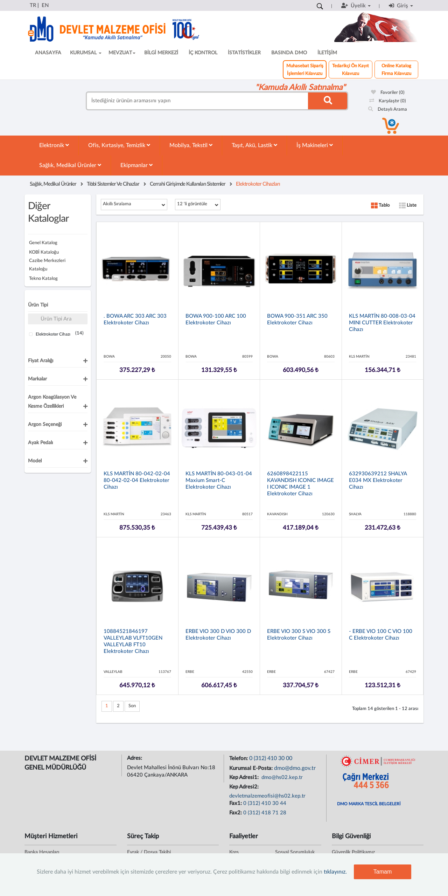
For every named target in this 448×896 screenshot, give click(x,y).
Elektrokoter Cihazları (258, 184)
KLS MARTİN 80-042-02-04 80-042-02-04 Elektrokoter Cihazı (137, 480)
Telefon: (239, 758)
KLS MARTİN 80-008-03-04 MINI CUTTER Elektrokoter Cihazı (382, 322)
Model (35, 461)
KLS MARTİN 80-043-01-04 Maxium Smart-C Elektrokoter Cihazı (219, 480)
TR (33, 5)
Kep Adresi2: (244, 787)
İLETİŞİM (327, 52)
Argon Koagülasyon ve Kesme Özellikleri (52, 402)
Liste (407, 205)
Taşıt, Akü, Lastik (254, 145)
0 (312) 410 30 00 (270, 758)
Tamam (382, 872)
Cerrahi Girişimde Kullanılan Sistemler (187, 184)
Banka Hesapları (41, 852)
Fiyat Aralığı (40, 360)
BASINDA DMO (289, 52)
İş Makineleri (314, 145)
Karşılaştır (387, 101)
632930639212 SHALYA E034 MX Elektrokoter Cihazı (378, 480)
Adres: (135, 758)
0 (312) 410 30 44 (264, 803)
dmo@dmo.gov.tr (295, 768)
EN (45, 5)
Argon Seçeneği (45, 424)
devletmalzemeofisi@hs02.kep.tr (267, 796)
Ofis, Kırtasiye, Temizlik (119, 145)
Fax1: (236, 803)
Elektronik (54, 145)
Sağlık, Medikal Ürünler (70, 165)
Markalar (37, 379)
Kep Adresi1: (244, 777)
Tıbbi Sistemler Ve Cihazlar (113, 184)
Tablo (380, 205)
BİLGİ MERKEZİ (161, 52)
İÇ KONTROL (203, 52)
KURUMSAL (86, 52)
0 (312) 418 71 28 (264, 812)
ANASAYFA (48, 52)
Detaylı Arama (387, 109)
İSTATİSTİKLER (244, 52)
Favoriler (388, 92)
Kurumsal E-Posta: (251, 768)
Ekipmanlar (136, 165)
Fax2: (236, 812)
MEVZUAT (121, 52)
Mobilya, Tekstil (190, 145)
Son (132, 706)
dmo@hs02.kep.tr (281, 777)
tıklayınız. (335, 872)
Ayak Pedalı (40, 442)
